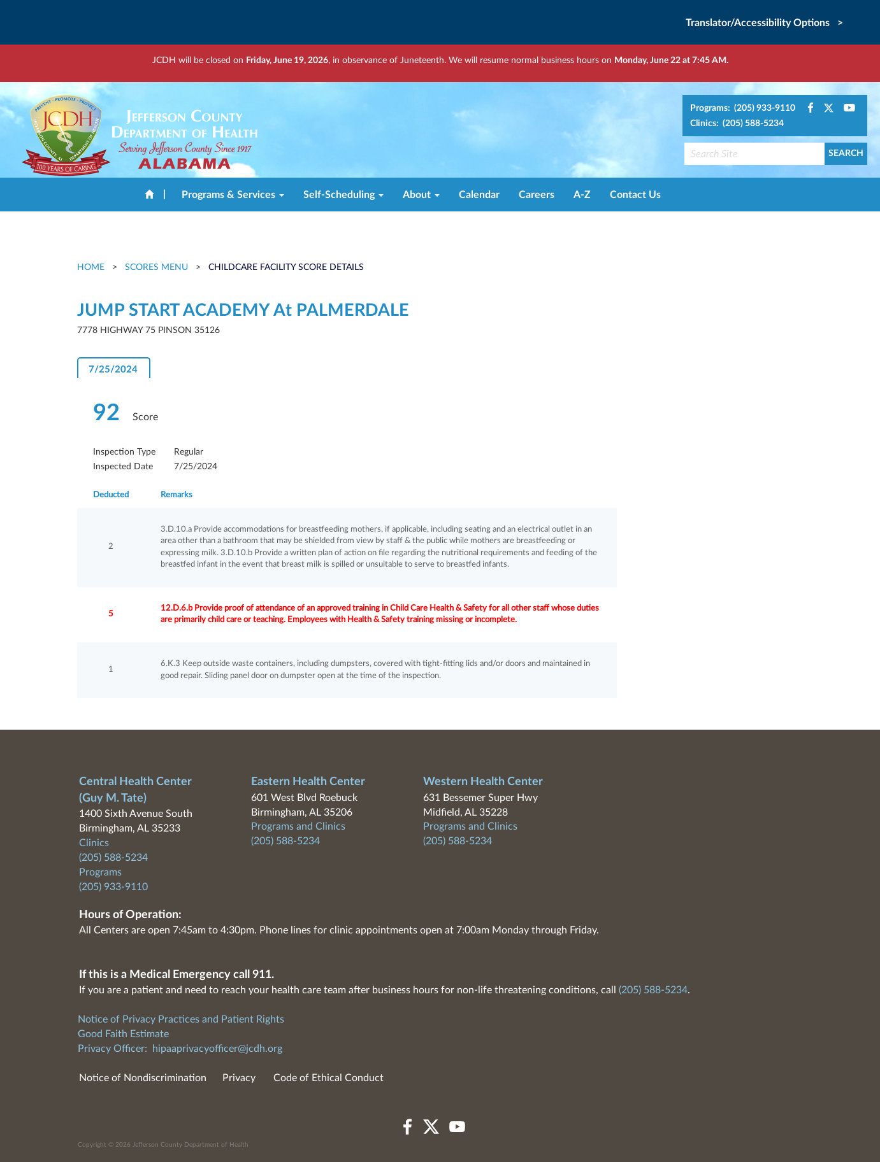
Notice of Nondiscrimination (142, 1078)
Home (92, 267)
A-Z (582, 195)
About (421, 195)
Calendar (479, 195)
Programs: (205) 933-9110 (742, 108)
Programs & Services (233, 195)
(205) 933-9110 (113, 887)
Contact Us (635, 195)
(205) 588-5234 (113, 858)
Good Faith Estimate (123, 1034)
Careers (536, 195)
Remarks (176, 495)
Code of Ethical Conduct (328, 1078)
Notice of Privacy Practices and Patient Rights (181, 1019)
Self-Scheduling (343, 195)
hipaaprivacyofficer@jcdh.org (217, 1049)
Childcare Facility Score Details (286, 267)
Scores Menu (156, 267)
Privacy (239, 1078)
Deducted (111, 495)
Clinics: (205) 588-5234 (737, 123)
